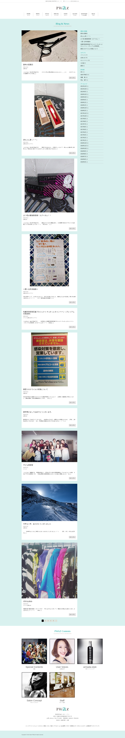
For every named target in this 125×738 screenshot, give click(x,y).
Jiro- (82, 72)
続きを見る (72, 77)
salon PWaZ (84, 74)
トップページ (29, 726)
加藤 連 (83, 77)
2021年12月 (84, 86)
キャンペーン (30, 143)
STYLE (47, 14)
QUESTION (84, 14)
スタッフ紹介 (50, 726)
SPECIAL (56, 14)
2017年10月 (84, 116)
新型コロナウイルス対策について (35, 389)
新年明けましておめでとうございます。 (38, 412)
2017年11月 (84, 113)
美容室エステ (73, 726)
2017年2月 (83, 137)
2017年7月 (83, 124)
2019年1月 (83, 105)
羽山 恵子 (83, 80)
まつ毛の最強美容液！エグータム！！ (37, 215)
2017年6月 (83, 126)
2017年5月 (83, 129)
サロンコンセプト (81, 726)
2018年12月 (84, 107)
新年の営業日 (28, 65)
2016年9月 (83, 151)
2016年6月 (83, 159)
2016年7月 (83, 156)
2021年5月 (83, 91)
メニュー (35, 726)
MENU (37, 14)
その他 (82, 63)
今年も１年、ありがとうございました (37, 524)
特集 (45, 726)
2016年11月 (84, 145)
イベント (25, 317)
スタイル (41, 726)
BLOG (93, 14)
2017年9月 (83, 118)
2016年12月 (84, 143)
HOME (28, 14)
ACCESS (74, 14)
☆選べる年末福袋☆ (30, 289)
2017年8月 (83, 121)
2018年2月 (83, 110)
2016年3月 (83, 162)
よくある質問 (62, 726)
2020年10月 (84, 97)
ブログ (67, 726)
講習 (82, 65)
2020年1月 (83, 102)
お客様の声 (89, 726)
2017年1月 (83, 140)
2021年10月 (84, 89)
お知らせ (25, 68)
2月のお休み (27, 601)
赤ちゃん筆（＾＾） (30, 140)
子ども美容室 (28, 465)
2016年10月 (84, 148)
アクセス (56, 726)
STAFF (65, 14)
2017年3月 (83, 135)
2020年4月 (83, 99)
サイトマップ (96, 726)
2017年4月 (83, 132)
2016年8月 (83, 153)
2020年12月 (84, 94)
